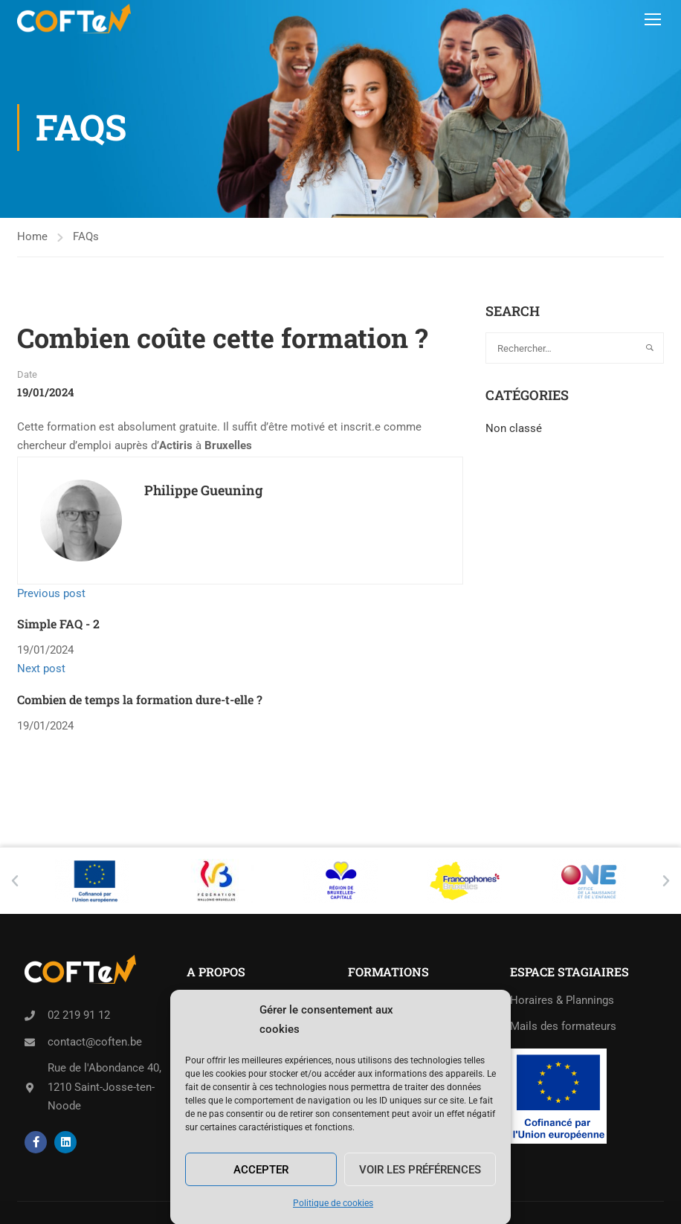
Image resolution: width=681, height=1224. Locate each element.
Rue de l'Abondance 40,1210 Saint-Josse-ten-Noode (104, 1086)
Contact (206, 1052)
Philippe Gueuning (203, 490)
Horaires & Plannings (562, 1000)
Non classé (513, 428)
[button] (14, 881)
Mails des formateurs (563, 1026)
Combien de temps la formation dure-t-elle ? (139, 699)
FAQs (86, 236)
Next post (41, 668)
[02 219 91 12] (30, 1016)
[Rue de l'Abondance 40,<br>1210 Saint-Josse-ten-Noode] (30, 1088)
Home (32, 236)
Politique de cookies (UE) (250, 1078)
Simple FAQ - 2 (58, 623)
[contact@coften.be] (30, 1042)
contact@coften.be (95, 1042)
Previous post (51, 593)
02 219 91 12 (79, 1015)
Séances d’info (223, 1000)
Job (196, 1026)
